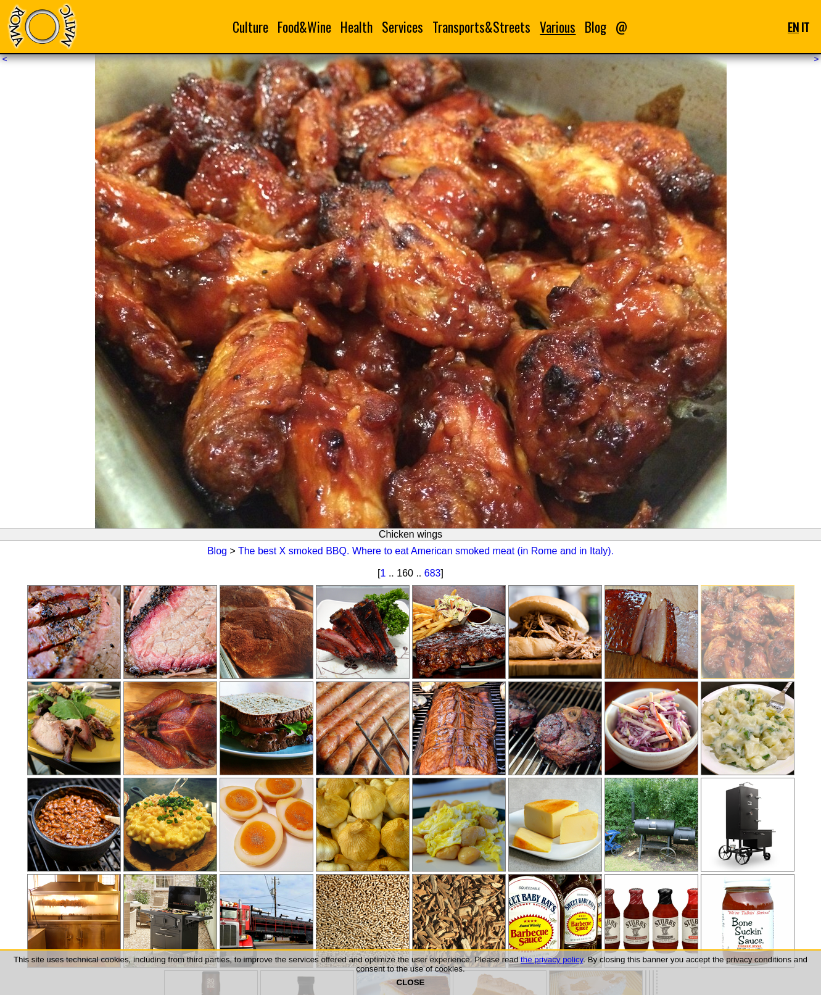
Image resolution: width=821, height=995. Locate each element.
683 (432, 573)
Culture (250, 26)
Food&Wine (304, 26)
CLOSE (411, 982)
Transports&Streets (481, 26)
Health (356, 26)
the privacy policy (552, 959)
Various (558, 26)
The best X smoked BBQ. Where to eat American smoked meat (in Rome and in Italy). (426, 551)
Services (402, 26)
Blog (595, 26)
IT (805, 27)
